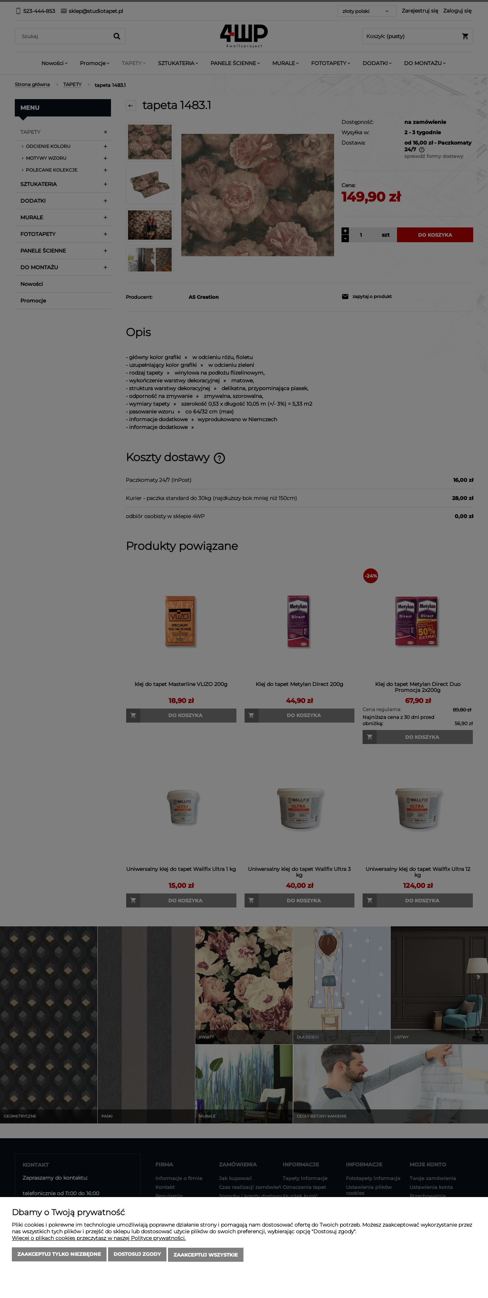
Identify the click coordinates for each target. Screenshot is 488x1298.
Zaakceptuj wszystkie (206, 1255)
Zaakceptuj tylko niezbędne (59, 1255)
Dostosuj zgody (137, 1255)
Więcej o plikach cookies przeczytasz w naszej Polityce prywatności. (99, 1239)
